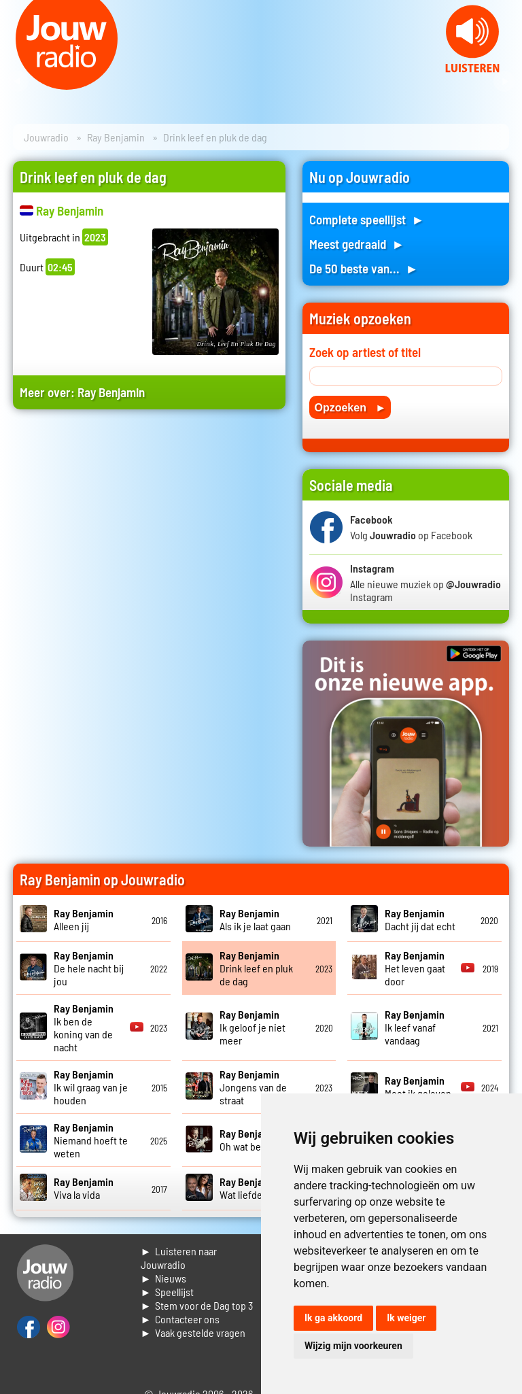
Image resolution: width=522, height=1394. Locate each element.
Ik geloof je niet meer (252, 1027)
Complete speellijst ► (366, 219)
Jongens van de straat (253, 1087)
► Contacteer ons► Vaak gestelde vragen (193, 1325)
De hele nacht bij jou (89, 968)
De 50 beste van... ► (363, 268)
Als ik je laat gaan (255, 919)
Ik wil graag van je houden (91, 1087)
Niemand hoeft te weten (91, 1140)
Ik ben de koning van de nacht (84, 1027)
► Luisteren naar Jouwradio (179, 1257)
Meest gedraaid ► (356, 244)
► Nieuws (164, 1278)
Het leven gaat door (415, 968)
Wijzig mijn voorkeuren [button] (353, 1345)
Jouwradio (46, 137)
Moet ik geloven (418, 1087)
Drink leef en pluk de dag (256, 968)
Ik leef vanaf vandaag (415, 1027)
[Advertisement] (149, 540)
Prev (18, 81)
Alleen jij (84, 919)
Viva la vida (84, 1188)
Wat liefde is (249, 1188)
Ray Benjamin (116, 137)
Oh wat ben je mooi (260, 1140)
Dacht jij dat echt (420, 919)
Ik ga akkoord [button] (333, 1317)
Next (504, 81)
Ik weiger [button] (406, 1317)
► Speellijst (167, 1291)
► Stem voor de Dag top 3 (197, 1305)
